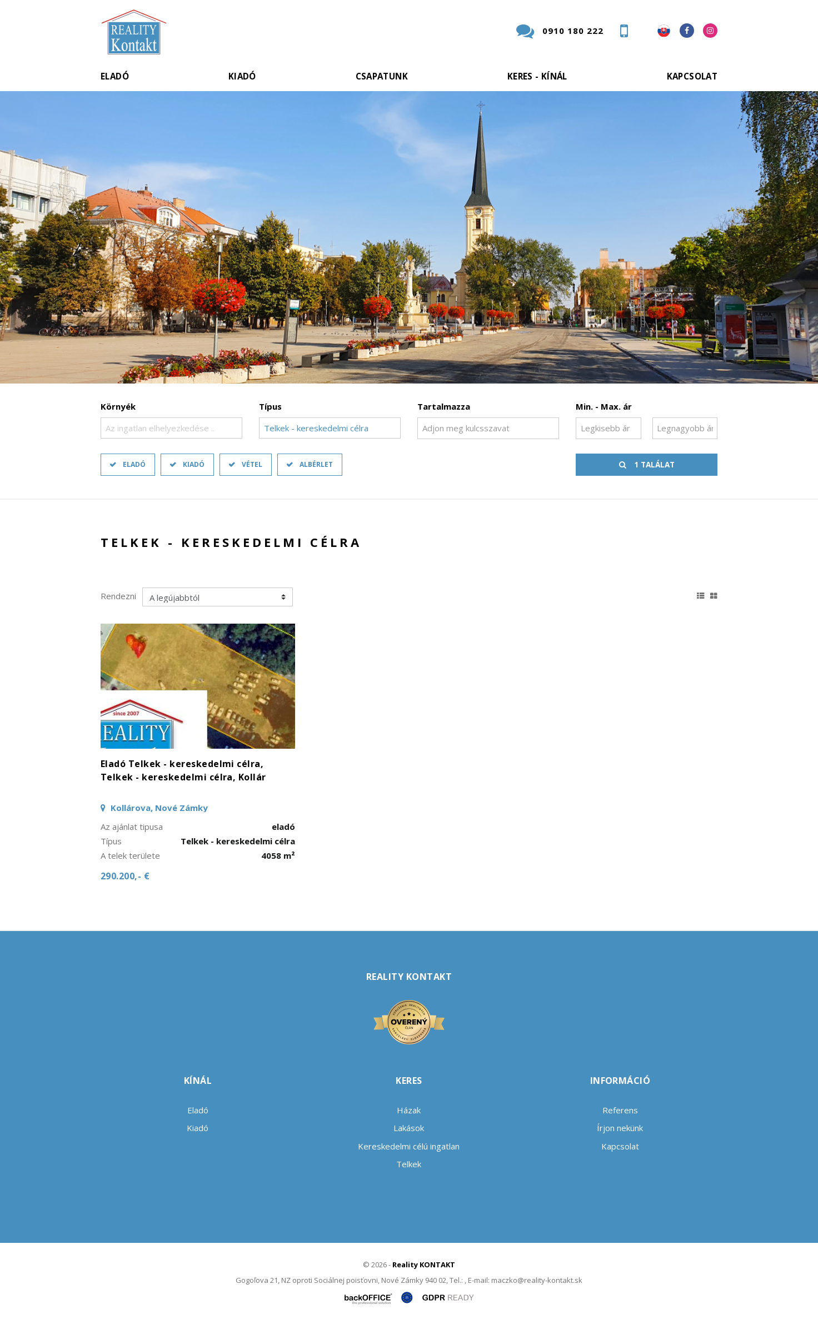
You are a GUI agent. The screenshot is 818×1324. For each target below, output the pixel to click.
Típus (270, 406)
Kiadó (242, 76)
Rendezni (118, 595)
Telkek (408, 1163)
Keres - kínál (537, 76)
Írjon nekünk (620, 1127)
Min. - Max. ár (604, 406)
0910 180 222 (572, 30)
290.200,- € (125, 876)
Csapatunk (382, 76)
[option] (409, 237)
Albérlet (316, 464)
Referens (620, 1110)
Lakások (408, 1127)
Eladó (115, 76)
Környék (118, 406)
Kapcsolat (692, 76)
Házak (409, 1110)
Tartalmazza (443, 406)
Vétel (252, 464)
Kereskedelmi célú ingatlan (409, 1146)
